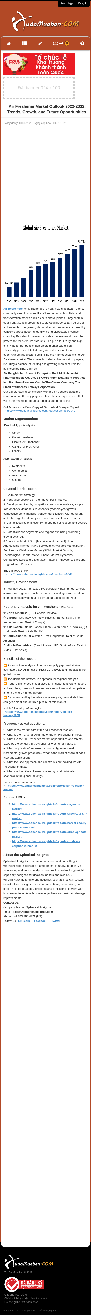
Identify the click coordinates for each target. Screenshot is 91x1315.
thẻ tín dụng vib (47, 1310)
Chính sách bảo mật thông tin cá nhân (26, 1298)
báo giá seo (28, 1310)
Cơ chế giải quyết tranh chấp (21, 1302)
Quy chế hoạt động (15, 1294)
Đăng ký (83, 3)
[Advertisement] (45, 173)
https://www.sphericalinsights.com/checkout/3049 (38, 574)
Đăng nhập (66, 3)
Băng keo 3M (10, 1310)
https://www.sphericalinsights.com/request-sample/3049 (40, 410)
